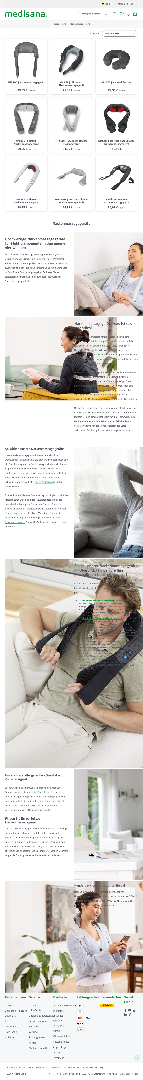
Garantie (42, 794)
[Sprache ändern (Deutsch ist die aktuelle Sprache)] (107, 3)
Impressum (53, 1075)
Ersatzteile (58, 1060)
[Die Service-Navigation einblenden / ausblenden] (125, 3)
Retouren (34, 1028)
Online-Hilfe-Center (35, 1010)
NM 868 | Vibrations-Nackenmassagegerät (71, 86)
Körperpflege (60, 1049)
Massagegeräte (61, 1043)
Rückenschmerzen (44, 483)
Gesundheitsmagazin (16, 1013)
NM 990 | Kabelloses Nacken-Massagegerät (71, 144)
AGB (84, 1075)
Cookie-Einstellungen (129, 1075)
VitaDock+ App (10, 1021)
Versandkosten (41, 1069)
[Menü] (114, 15)
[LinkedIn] (126, 1015)
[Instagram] (134, 1011)
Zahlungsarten (37, 1039)
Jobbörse (9, 1039)
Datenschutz (74, 1075)
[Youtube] (130, 1011)
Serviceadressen (38, 1023)
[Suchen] (106, 15)
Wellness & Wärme (58, 1030)
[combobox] (90, 15)
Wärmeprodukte (61, 1038)
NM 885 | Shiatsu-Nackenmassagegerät (26, 144)
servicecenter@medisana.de (101, 907)
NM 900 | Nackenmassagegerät (26, 84)
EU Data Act (112, 1075)
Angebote (58, 1054)
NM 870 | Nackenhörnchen (116, 84)
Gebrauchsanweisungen (42, 1017)
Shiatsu (101, 356)
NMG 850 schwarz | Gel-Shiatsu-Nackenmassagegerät (116, 144)
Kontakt (106, 898)
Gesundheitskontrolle (64, 1007)
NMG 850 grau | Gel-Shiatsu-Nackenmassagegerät (71, 203)
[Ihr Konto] (128, 15)
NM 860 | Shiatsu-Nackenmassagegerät (26, 203)
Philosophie (11, 1034)
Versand (33, 1034)
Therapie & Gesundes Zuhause (58, 1017)
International (12, 1028)
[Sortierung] (120, 35)
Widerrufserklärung (96, 1075)
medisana (10, 1007)
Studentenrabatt (38, 1050)
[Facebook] (126, 1011)
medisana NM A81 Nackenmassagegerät (116, 203)
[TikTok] (129, 1015)
